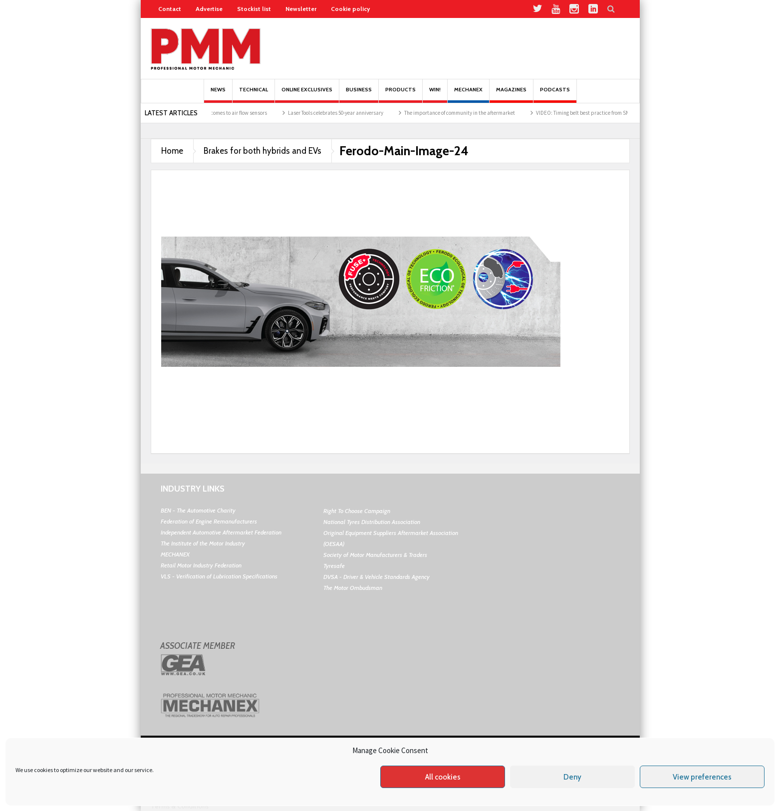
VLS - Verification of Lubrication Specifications (219, 576)
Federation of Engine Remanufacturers (209, 521)
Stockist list (254, 8)
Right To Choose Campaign (356, 511)
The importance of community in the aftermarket (470, 112)
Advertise (209, 8)
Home (172, 151)
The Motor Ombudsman (352, 587)
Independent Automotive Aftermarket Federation (221, 532)
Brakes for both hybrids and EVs (262, 151)
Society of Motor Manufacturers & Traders (375, 554)
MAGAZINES (511, 94)
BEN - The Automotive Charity (198, 510)
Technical (253, 94)
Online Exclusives (307, 94)
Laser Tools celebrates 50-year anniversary (346, 112)
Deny (572, 777)
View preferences (702, 777)
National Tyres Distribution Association (371, 522)
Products (400, 94)
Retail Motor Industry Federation (201, 565)
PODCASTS (554, 94)
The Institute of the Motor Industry (203, 543)
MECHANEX (175, 554)
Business (358, 94)
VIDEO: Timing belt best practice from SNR (594, 112)
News (218, 94)
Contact (169, 8)
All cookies (443, 777)
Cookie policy (350, 8)
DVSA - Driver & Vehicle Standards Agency (376, 576)
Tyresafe (334, 565)
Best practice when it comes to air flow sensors (224, 112)
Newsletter (300, 8)
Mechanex (468, 94)
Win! (435, 94)
